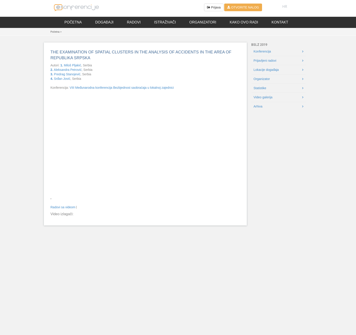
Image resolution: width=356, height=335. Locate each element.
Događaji (104, 22)
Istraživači (165, 22)
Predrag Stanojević (66, 74)
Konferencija (262, 51)
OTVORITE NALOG (243, 7)
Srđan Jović (60, 78)
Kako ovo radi (244, 22)
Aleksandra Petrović (66, 70)
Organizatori (202, 22)
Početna (73, 22)
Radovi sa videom (63, 207)
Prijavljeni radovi (265, 60)
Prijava (214, 7)
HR (284, 6)
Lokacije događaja (266, 70)
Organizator (262, 79)
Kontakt (280, 22)
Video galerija (263, 97)
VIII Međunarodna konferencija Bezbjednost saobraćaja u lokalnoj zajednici (122, 87)
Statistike (260, 88)
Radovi (134, 22)
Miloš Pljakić (70, 65)
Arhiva (258, 106)
